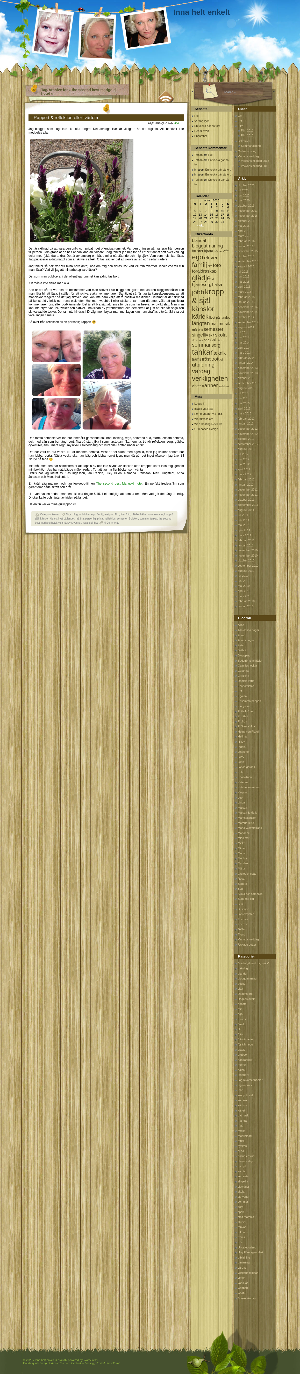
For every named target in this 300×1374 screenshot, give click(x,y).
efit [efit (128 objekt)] (225, 251)
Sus (240, 903)
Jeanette (243, 751)
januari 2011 (246, 545)
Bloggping (244, 655)
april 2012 (244, 469)
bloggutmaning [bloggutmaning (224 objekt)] (207, 246)
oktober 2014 (246, 317)
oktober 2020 (246, 185)
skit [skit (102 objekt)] (211, 335)
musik (241, 1140)
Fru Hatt (243, 716)
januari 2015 (246, 301)
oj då (241, 1150)
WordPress (90, 1360)
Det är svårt (201, 131)
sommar (144, 518)
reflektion (110, 518)
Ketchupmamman (249, 787)
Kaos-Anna (245, 777)
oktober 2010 (246, 560)
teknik (241, 1232)
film (122, 514)
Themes (243, 919)
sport (241, 1212)
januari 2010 (246, 606)
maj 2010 (243, 585)
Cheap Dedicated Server (53, 1363)
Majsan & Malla (247, 812)
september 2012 (248, 443)
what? (241, 1293)
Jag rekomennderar (250, 1079)
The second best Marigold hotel (119, 483)
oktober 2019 (246, 205)
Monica (242, 858)
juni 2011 (243, 520)
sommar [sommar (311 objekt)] (201, 345)
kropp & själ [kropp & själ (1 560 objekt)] (208, 296)
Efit (240, 120)
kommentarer (155, 514)
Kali (240, 772)
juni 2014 (243, 337)
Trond (241, 934)
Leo (240, 797)
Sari (240, 888)
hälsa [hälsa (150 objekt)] (217, 284)
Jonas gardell (246, 767)
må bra (80, 518)
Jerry (241, 756)
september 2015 (248, 261)
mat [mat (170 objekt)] (214, 323)
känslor (44, 518)
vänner (77, 522)
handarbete (245, 1059)
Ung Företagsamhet (250, 1252)
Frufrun (242, 721)
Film (240, 125)
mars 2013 (244, 413)
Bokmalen (244, 141)
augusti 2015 (246, 266)
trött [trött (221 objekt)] (215, 359)
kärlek (53, 518)
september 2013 (248, 383)
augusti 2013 (246, 388)
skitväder (243, 1186)
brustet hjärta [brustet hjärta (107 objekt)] (202, 251)
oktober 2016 (246, 220)
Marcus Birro (246, 822)
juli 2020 (243, 190)
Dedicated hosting (82, 1363)
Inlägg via (203, 408)
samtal (242, 1171)
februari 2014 (246, 357)
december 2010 (248, 550)
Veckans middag (248, 156)
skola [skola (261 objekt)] (221, 335)
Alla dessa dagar (248, 630)
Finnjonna (244, 706)
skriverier (243, 1196)
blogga (77, 514)
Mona (241, 853)
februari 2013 (246, 418)
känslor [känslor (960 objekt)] (203, 309)
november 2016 (248, 215)
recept (242, 1166)
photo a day (245, 1161)
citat (240, 988)
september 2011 (248, 504)
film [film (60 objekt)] (210, 265)
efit (240, 1009)
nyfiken (242, 1146)
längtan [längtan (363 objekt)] (201, 323)
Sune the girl (246, 898)
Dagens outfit (246, 998)
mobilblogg (245, 1135)
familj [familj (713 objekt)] (199, 264)
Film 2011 (247, 130)
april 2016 (244, 230)
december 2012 (248, 428)
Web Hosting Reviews (208, 424)
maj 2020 (243, 200)
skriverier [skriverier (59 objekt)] (197, 340)
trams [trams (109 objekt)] (196, 359)
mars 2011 (244, 535)
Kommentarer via (208, 413)
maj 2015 (243, 281)
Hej (196, 115)
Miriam (242, 848)
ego (93, 514)
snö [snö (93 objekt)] (206, 340)
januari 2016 (246, 246)
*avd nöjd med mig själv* (253, 963)
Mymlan (243, 863)
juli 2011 (243, 514)
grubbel (242, 1054)
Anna (241, 635)
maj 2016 (243, 225)
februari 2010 (246, 601)
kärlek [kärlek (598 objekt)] (200, 316)
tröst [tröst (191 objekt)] (206, 359)
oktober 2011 (246, 499)
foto (128, 514)
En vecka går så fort (207, 125)
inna (176, 123)
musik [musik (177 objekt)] (224, 323)
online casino (246, 1156)
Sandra (242, 883)
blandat (242, 973)
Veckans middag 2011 (255, 165)
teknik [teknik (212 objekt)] (219, 353)
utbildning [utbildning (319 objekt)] (203, 365)
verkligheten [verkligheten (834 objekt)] (210, 378)
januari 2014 (246, 362)
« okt (200, 225)
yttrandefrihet (90, 522)
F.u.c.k (242, 1019)
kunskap (243, 1100)
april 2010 (244, 591)
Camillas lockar (247, 665)
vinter (241, 1277)
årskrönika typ (246, 1298)
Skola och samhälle (250, 893)
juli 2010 (243, 575)
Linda (241, 802)
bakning (243, 968)
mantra (242, 1120)
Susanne (243, 909)
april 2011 (244, 530)
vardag (242, 1267)
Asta (241, 645)
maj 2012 (243, 464)
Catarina (243, 670)
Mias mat (243, 837)
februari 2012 (246, 479)
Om (240, 115)
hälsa (143, 514)
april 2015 (244, 286)
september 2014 (248, 322)
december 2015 (248, 251)
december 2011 (248, 489)
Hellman (243, 736)
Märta (241, 868)
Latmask (243, 1115)
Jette (241, 761)
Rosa (241, 878)
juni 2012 (243, 459)
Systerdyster (246, 914)
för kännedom (246, 1044)
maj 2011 (243, 525)
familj (100, 514)
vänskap (243, 1282)
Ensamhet (200, 135)
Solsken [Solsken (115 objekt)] (217, 340)
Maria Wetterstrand (250, 827)
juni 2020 (243, 195)
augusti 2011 (246, 509)
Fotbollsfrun (245, 711)
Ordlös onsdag (247, 151)
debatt (242, 1003)
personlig (90, 518)
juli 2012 (243, 454)
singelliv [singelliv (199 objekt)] (200, 335)
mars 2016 (244, 235)
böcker (86, 514)
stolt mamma (246, 1216)
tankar (55, 514)
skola (241, 1191)
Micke (241, 843)
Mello (241, 1130)
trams (241, 1237)
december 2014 (248, 307)
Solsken (133, 518)
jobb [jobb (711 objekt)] (198, 292)
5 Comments (111, 522)
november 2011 (248, 494)
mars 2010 (244, 596)
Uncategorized (247, 1247)
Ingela (242, 746)
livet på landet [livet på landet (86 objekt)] (219, 317)
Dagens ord (245, 993)
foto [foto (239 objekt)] (217, 265)
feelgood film (111, 514)
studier (242, 1222)
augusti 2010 (246, 570)
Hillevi (241, 741)
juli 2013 (243, 393)
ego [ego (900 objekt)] (197, 257)
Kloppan (243, 792)
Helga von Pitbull (248, 731)
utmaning (243, 1262)
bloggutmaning (247, 978)
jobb (240, 1090)
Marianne (244, 833)
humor (242, 1064)
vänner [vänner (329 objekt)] (210, 385)
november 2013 (248, 373)
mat (240, 1125)
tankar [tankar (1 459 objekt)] (202, 352)
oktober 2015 (246, 256)
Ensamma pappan (249, 701)
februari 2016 (246, 241)
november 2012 (248, 433)
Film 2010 (247, 135)
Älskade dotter (247, 944)
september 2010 (248, 565)
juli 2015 (243, 271)
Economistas (246, 686)
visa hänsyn (65, 522)
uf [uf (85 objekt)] (221, 359)
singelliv (243, 1181)
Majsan (242, 807)
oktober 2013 (246, 377)
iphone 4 (243, 1074)
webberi (243, 1287)
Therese (243, 924)
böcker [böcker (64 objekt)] (218, 251)
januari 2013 (246, 423)
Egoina (242, 696)
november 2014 (248, 311)
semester (122, 518)
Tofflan (198, 154)
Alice (241, 624)
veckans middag (248, 1272)
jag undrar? (245, 1085)
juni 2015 (243, 276)
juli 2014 (243, 332)
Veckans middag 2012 (255, 160)
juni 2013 (243, 398)
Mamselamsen (247, 817)
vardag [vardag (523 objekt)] (201, 371)
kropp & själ (245, 1095)
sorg (240, 1206)
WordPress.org (203, 418)
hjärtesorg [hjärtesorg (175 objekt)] (201, 284)
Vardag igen (202, 120)
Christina (243, 675)
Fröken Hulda (246, 726)
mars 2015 (244, 291)
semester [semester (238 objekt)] (213, 329)
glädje (135, 514)
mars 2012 (244, 474)
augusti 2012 (246, 448)
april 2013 (244, 408)
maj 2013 (243, 403)
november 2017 (248, 210)
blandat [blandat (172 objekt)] (199, 240)
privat (100, 518)
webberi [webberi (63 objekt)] (224, 386)
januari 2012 (246, 484)
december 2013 (248, 367)
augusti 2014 (246, 327)
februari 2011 (246, 540)
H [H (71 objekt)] (213, 279)
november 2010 (248, 555)
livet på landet (66, 518)
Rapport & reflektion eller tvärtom (66, 117)
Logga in (199, 403)
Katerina (243, 782)
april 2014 (244, 347)
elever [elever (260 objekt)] (211, 257)
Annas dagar (246, 640)
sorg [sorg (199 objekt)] (215, 345)
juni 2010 (243, 580)
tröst (240, 1242)
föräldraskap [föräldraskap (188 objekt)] (204, 271)
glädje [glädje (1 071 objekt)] (201, 278)
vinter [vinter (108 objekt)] (196, 386)
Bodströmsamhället (250, 660)
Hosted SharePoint (107, 1363)
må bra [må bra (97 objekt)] (197, 330)
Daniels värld (246, 680)
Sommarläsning (251, 145)
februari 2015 (246, 296)
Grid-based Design (206, 428)
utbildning (244, 1257)
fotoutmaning (246, 1039)
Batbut (242, 650)
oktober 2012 (246, 438)
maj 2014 (243, 342)
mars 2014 (244, 352)
